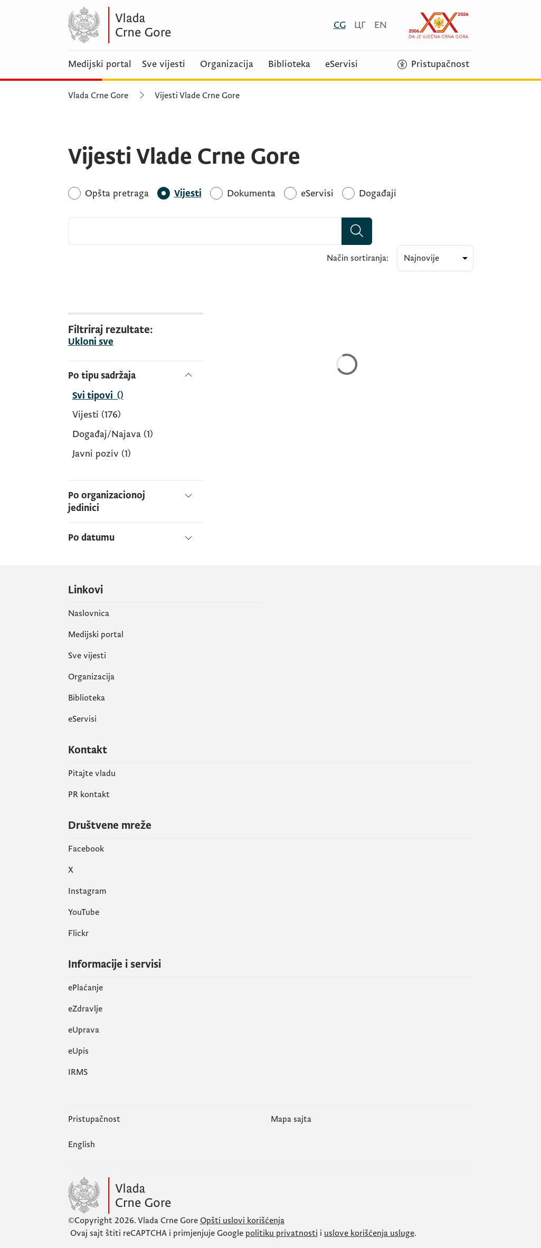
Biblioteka (289, 64)
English (81, 1144)
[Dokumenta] (251, 193)
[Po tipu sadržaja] (135, 376)
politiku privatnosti (281, 1233)
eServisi (341, 64)
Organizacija (226, 64)
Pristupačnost (94, 1119)
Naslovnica (88, 613)
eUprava (83, 1030)
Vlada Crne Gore (98, 95)
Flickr (78, 933)
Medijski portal (99, 64)
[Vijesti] (188, 193)
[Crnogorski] (340, 25)
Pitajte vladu (92, 773)
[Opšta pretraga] (117, 193)
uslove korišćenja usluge (369, 1233)
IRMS (78, 1072)
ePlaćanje (85, 987)
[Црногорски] (360, 25)
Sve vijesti (163, 64)
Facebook (86, 849)
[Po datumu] (135, 533)
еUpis (78, 1051)
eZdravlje (85, 1009)
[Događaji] (377, 193)
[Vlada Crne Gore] (171, 25)
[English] (380, 25)
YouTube (83, 912)
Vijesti (96, 415)
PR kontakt (89, 794)
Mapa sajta (291, 1119)
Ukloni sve (90, 342)
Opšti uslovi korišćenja (242, 1220)
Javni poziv (101, 454)
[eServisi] (317, 193)
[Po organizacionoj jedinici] (135, 501)
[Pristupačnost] (433, 64)
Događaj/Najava (112, 434)
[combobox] (205, 231)
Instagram (87, 891)
